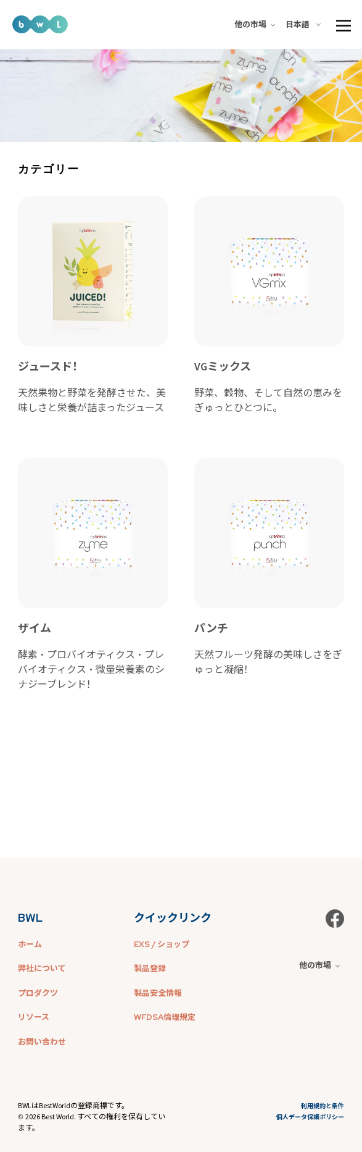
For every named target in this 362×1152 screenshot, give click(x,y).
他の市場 (254, 24)
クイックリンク (173, 918)
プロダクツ (38, 993)
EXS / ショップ (161, 944)
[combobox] (305, 25)
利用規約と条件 (322, 1106)
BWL (30, 918)
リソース (33, 1017)
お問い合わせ (42, 1042)
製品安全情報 (158, 993)
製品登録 (150, 968)
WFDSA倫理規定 (164, 1017)
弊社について (42, 968)
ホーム (30, 944)
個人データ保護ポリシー (310, 1117)
